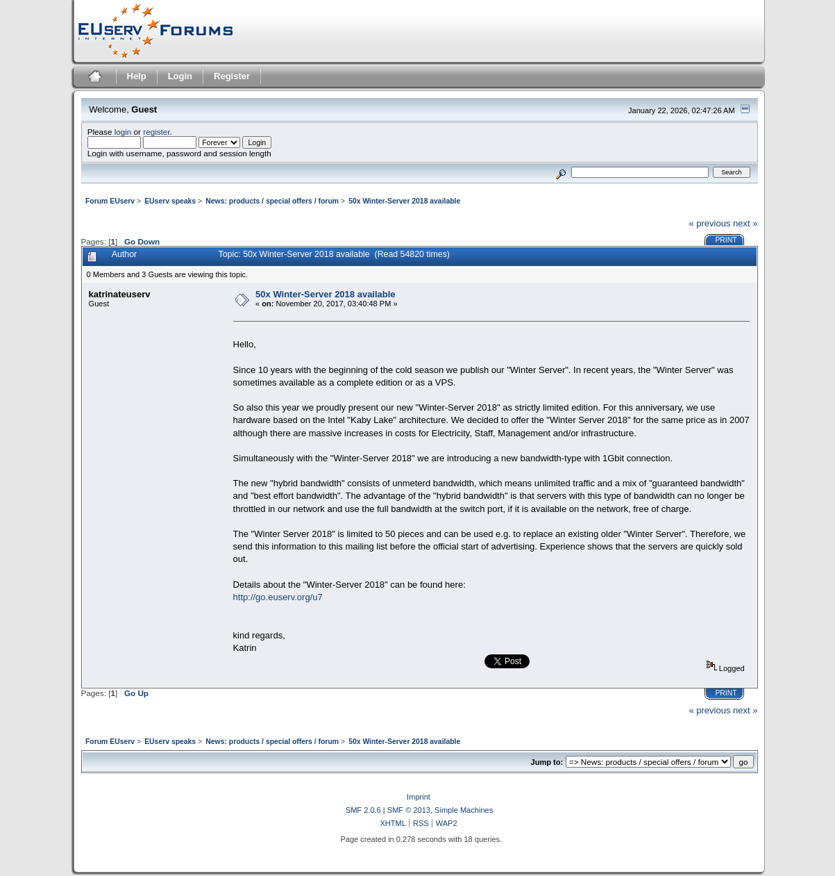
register (156, 131)
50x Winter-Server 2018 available (325, 294)
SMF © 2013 (408, 810)
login (123, 131)
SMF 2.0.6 (363, 810)
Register (232, 76)
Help (136, 76)
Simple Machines (464, 810)
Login (180, 76)
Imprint (418, 797)
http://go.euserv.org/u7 (278, 597)
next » (745, 223)
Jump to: (547, 762)
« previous (709, 223)
